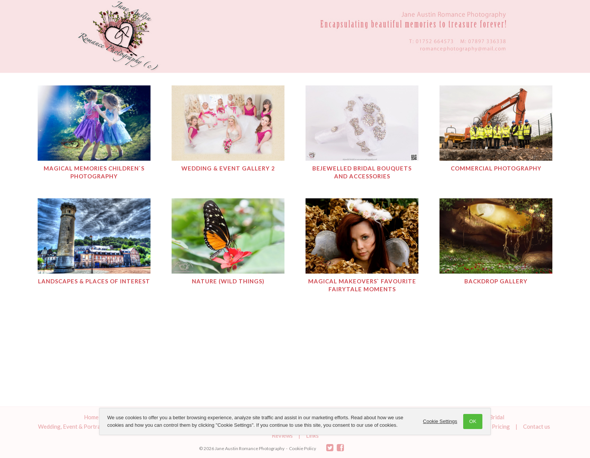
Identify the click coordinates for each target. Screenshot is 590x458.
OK (472, 421)
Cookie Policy (302, 448)
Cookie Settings (440, 421)
